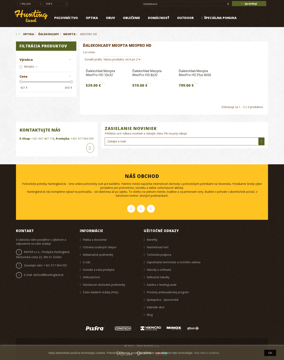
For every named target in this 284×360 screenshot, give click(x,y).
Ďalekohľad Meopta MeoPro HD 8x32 (147, 73)
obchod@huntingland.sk (48, 275)
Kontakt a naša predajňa (98, 270)
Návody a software (159, 270)
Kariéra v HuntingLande (162, 285)
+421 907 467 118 (42, 138)
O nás (86, 262)
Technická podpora (159, 255)
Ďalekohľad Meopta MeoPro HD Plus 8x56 (195, 73)
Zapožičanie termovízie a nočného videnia (173, 262)
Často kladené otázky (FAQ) (100, 292)
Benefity (152, 240)
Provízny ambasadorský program (168, 292)
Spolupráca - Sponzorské (162, 300)
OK (270, 352)
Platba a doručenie (95, 240)
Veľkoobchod (91, 277)
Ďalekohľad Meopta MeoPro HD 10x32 (100, 73)
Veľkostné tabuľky (158, 277)
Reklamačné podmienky (98, 255)
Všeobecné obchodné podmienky (104, 285)
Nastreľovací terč (158, 247)
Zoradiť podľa (93, 59)
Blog (150, 315)
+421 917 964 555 (82, 138)
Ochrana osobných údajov (99, 247)
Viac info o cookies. (207, 352)
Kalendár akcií (155, 307)
